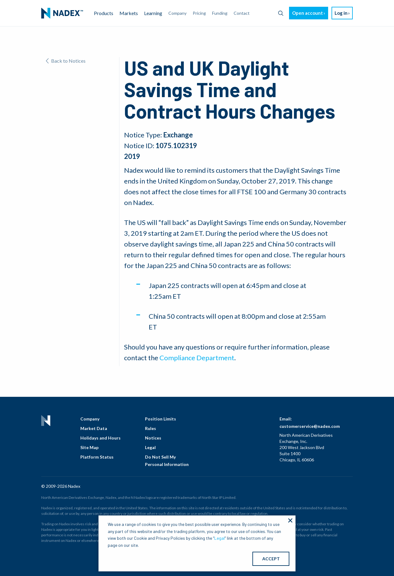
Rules (150, 428)
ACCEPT (271, 558)
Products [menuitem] (103, 13)
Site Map (89, 447)
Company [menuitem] (177, 13)
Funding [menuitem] (219, 13)
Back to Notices (66, 61)
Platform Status (97, 457)
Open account (307, 13)
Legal (150, 447)
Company (89, 418)
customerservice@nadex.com (309, 426)
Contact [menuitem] (242, 13)
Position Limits (160, 418)
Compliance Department (196, 357)
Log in (341, 13)
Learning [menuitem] (153, 13)
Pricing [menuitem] (199, 13)
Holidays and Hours (100, 437)
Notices (153, 437)
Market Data (93, 428)
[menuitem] (62, 13)
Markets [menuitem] (128, 13)
